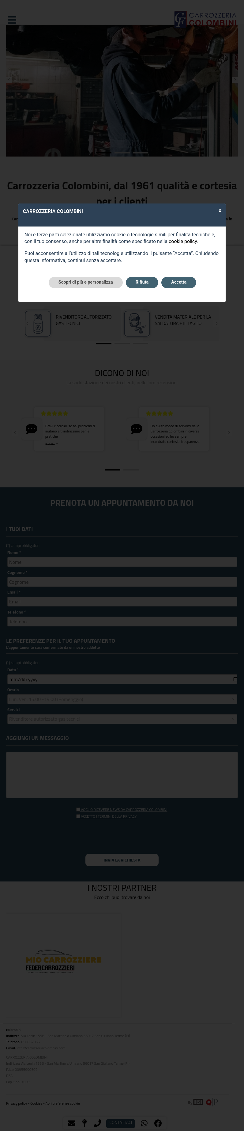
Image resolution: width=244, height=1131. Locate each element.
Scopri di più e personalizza (85, 282)
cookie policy (183, 241)
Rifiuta (142, 282)
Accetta (178, 282)
